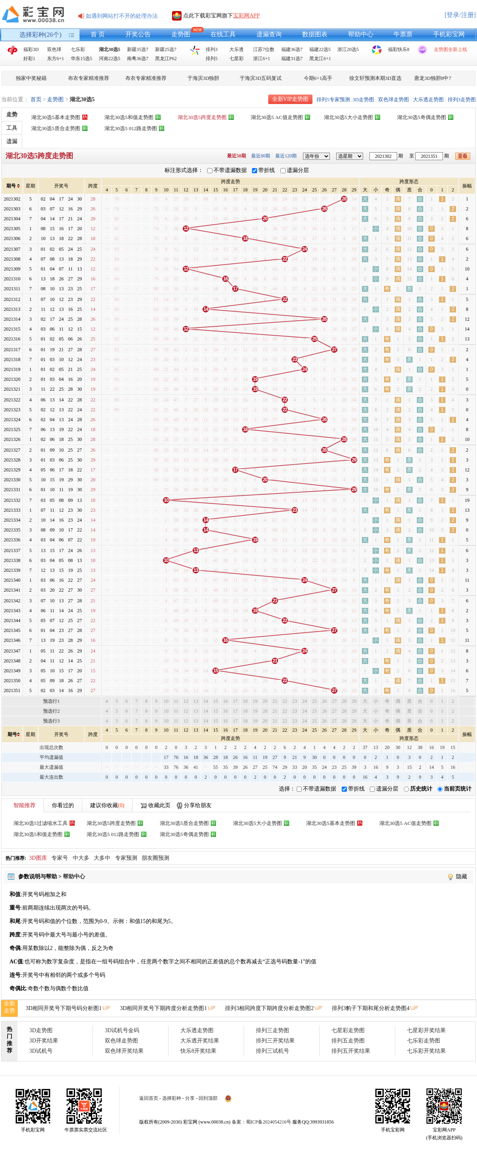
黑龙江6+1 (320, 58)
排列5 (212, 58)
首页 (36, 99)
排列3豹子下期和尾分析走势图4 (370, 1008)
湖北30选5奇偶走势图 (421, 117)
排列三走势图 (272, 1030)
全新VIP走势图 (290, 99)
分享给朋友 (198, 805)
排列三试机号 (272, 1051)
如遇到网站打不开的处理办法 (122, 16)
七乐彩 (78, 49)
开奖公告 (138, 34)
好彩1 (29, 58)
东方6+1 (55, 58)
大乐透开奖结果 (199, 1041)
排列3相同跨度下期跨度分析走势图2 (269, 1008)
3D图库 (38, 858)
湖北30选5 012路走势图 (130, 128)
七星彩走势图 (348, 1030)
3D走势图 (363, 99)
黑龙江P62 (166, 58)
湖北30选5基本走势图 (55, 117)
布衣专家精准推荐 (88, 78)
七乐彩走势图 (423, 1041)
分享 (190, 1098)
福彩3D (31, 49)
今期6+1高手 (318, 78)
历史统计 (421, 789)
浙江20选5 (348, 49)
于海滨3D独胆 (203, 78)
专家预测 (126, 858)
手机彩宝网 (449, 34)
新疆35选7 (137, 49)
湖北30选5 (109, 49)
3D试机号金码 (122, 1030)
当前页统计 (457, 789)
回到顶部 (208, 1098)
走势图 (180, 34)
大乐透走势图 (428, 99)
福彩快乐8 (398, 49)
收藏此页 (159, 805)
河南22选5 (109, 58)
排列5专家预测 (333, 99)
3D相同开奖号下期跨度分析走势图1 (163, 1008)
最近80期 (260, 156)
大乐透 (236, 49)
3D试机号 (41, 1051)
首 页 (98, 34)
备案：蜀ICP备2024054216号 (262, 1122)
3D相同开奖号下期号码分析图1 (64, 1008)
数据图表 (314, 34)
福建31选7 (292, 58)
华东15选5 (81, 58)
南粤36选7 (137, 58)
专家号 (59, 858)
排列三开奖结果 (275, 1041)
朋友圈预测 (155, 858)
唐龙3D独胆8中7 (432, 78)
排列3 (212, 49)
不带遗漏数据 (230, 170)
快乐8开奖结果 (198, 1051)
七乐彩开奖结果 (426, 1051)
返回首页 (148, 1098)
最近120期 (286, 156)
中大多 (81, 858)
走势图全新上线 (450, 49)
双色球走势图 (393, 99)
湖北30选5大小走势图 (348, 117)
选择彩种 (171, 1098)
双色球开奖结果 (124, 1051)
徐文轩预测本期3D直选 (375, 78)
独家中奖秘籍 (31, 78)
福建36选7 (292, 49)
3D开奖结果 (43, 1041)
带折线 (266, 170)
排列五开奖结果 (350, 1051)
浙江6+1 (261, 58)
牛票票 (403, 34)
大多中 (102, 858)
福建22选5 (320, 49)
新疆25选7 (165, 49)
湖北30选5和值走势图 (128, 117)
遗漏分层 (298, 170)
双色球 (54, 49)
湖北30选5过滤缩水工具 (40, 823)
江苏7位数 (263, 49)
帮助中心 (360, 34)
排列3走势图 (462, 99)
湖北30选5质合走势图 (55, 128)
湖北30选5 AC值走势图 (277, 117)
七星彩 (236, 58)
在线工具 (223, 34)
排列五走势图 (348, 1041)
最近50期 (236, 156)
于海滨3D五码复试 (261, 78)
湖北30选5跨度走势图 (202, 117)
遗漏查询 (269, 34)
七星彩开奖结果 (426, 1030)
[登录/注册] (460, 14)
